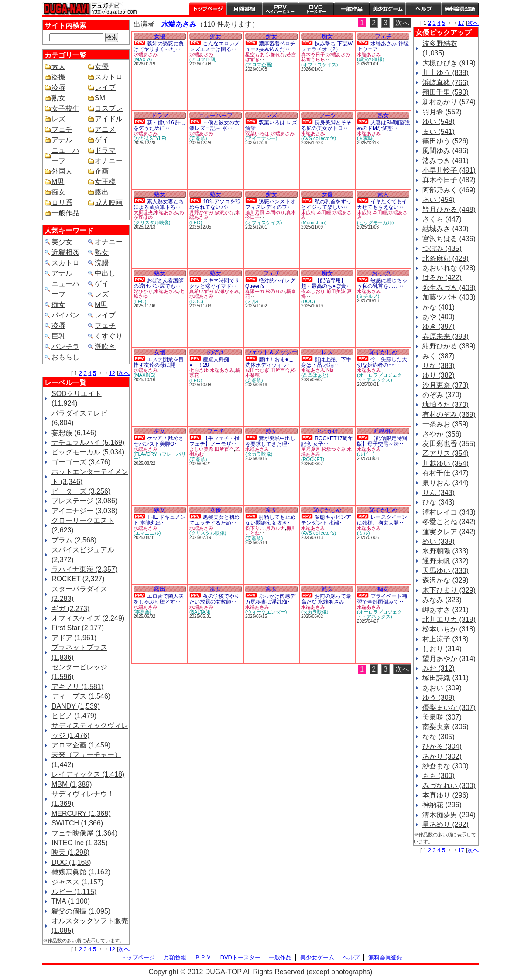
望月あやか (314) (449, 658)
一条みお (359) (445, 424)
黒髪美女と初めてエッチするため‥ (214, 520)
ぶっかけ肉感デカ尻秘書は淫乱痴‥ (270, 599)
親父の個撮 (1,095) (80, 911)
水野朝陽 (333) (445, 551)
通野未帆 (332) (445, 561)
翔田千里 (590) (445, 92)
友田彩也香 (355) (449, 443)
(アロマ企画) (202, 59)
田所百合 (280, 370)
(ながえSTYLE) (150, 138)
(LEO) (195, 222)
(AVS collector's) (318, 138)
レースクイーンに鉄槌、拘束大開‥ (382, 520)
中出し (105, 273)
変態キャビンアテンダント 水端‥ (326, 520)
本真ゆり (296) (445, 795)
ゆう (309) (438, 697)
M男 (57, 181)
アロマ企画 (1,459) (80, 745)
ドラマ (105, 150)
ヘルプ (423, 8)
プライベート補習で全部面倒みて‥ (382, 599)
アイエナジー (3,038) (84, 511)
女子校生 (65, 108)
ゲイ (102, 139)
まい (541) (438, 131)
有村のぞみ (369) (449, 414)
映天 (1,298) (70, 852)
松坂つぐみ (334, 449)
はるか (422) (442, 277)
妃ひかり (143, 291)
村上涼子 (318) (445, 639)
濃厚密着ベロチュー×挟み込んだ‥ (270, 46)
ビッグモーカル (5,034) (87, 452)
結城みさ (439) (445, 228)
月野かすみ (201, 212)
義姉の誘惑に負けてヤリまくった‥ (159, 46)
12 (112, 373)
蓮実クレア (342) (449, 532)
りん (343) (438, 492)
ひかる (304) (442, 746)
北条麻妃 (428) (445, 258)
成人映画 (109, 202)
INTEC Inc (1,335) (79, 842)
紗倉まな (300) (445, 766)
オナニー (109, 160)
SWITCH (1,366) (77, 823)
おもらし (65, 357)
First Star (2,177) (77, 627)
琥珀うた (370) (445, 404)
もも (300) (438, 775)
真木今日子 (313, 54)
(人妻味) (365, 138)
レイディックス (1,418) (87, 774)
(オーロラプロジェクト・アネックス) (379, 377)
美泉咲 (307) (442, 717)
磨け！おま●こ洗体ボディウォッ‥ (269, 362)
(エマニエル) (147, 533)
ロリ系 (61, 202)
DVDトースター (316, 8)
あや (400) (438, 317)
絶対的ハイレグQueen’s (270, 283)
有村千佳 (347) (445, 473)
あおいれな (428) (449, 268)
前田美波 (336, 291)
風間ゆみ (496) (445, 150)
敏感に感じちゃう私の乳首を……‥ (382, 283)
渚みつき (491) (445, 160)
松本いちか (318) (449, 629)
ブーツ (327, 115)
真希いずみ (201, 291)
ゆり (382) (438, 375)
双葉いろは (257, 133)
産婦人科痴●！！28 (209, 362)
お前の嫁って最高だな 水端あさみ (326, 599)
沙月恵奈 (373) (445, 385)
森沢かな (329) (445, 580)
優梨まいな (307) (449, 707)
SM (100, 98)
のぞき (215, 352)
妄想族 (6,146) (73, 433)
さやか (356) (442, 434)
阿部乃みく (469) (449, 190)
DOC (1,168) (71, 862)
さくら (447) (442, 219)
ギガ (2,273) (70, 608)
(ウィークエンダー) (266, 611)
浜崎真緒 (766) (445, 82)
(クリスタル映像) (152, 222)
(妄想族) (198, 138)
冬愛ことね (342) (449, 521)
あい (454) (438, 199)
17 (461, 23)
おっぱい (383, 273)
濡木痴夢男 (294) (449, 815)
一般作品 (352, 8)
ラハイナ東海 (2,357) (84, 569)
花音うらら (313, 59)
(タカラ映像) (258, 454)
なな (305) (438, 736)
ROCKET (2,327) (78, 579)
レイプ (105, 87)
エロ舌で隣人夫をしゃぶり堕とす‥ (159, 599)
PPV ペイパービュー (280, 8)
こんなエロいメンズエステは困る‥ (214, 46)
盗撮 (58, 77)
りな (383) (438, 365)
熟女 (58, 98)
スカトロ (109, 77)
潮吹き (105, 346)
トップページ (207, 8)
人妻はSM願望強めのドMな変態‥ (383, 125)
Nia (330, 370)
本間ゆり (275, 212)
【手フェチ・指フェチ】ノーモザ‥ (214, 441)
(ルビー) (365, 454)
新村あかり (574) (449, 102)
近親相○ (383, 431)
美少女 (61, 242)
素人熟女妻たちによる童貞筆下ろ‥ (159, 204)
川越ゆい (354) (445, 463)
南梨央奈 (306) (445, 726)
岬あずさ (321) (445, 610)
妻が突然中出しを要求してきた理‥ (270, 441)
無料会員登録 (385, 957)
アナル (61, 139)
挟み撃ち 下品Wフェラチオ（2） (327, 46)
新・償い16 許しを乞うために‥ (160, 125)
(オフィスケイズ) (319, 64)
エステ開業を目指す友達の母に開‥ (159, 362)
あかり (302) (442, 756)
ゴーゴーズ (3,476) (80, 462)
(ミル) (251, 301)
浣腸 (102, 262)
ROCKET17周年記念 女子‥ (327, 441)
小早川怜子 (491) (449, 170)
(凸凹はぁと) (314, 375)
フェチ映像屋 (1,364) (84, 833)
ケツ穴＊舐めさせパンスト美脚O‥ (159, 441)
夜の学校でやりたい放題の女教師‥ (214, 599)
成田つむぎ (257, 370)
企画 (102, 171)
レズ (58, 119)
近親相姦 (65, 252)
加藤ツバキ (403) (449, 297)
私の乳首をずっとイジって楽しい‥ (326, 204)
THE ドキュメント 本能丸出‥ (159, 520)
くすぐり (109, 336)
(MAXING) (145, 375)
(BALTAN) (200, 611)
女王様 (105, 181)
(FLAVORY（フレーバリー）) (160, 456)
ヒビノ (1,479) (73, 716)
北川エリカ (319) (449, 619)
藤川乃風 (254, 212)
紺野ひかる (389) (449, 346)
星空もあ (254, 54)
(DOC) (196, 301)
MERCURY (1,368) (80, 813)
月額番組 (244, 8)
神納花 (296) (442, 804)
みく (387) (438, 356)
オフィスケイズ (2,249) (87, 618)
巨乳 (58, 336)
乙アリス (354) (445, 453)
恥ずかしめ (383, 352)
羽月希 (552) (442, 112)
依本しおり (313, 291)
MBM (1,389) (71, 784)
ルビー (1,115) (73, 891)
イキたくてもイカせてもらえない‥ (382, 204)
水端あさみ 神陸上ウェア (383, 46)
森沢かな (224, 212)
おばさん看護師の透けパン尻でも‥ (159, 283)
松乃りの (275, 291)
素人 (58, 66)
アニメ (105, 129)
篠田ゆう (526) (445, 141)
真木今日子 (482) (449, 180)
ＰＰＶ (203, 957)
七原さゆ (199, 370)
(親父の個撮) (370, 59)
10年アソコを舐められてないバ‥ (214, 204)
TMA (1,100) (70, 901)
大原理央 (143, 212)
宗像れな (275, 54)
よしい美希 (201, 449)
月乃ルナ (275, 528)
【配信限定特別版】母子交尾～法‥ (382, 441)
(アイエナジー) (261, 138)
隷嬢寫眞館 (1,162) (80, 872)
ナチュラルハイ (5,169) (87, 442)
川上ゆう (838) (445, 72)
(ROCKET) (312, 459)
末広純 (308, 212)
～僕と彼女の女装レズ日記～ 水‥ (214, 125)
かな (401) (438, 307)
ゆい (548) (438, 121)
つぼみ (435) (442, 248)
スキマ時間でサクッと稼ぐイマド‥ (214, 283)
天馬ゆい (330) (445, 570)
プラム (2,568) (73, 540)
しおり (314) (442, 648)
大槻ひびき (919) (449, 63)
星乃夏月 (310, 449)
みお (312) (438, 668)
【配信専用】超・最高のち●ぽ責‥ (326, 283)
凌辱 (58, 87)
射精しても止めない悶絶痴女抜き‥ (270, 520)
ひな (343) (438, 502)
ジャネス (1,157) (77, 882)
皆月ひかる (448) (449, 209)
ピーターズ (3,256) (80, 491)
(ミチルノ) (368, 296)
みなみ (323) (442, 600)
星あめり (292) (445, 824)
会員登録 (460, 8)
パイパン (65, 315)
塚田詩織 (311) (445, 678)
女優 (102, 66)
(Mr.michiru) (313, 222)
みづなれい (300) (449, 785)
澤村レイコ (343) (449, 512)
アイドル (109, 119)
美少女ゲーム (387, 8)
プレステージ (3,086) (84, 501)
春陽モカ (254, 291)
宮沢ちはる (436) (449, 238)
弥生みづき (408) (449, 287)
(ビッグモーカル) (375, 222)
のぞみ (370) (442, 395)
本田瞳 (324, 212)
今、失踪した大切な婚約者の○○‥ (382, 362)
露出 (102, 192)
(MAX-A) (143, 59)
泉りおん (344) (445, 483)
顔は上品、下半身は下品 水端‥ (326, 362)
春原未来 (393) (445, 336)
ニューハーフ (216, 115)
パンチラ (65, 346)
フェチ (61, 129)
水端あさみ (146, 54)
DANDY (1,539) (75, 706)
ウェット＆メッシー (271, 352)
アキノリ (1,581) (77, 686)
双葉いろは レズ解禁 (271, 125)
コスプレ (109, 108)
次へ (124, 373)
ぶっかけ (327, 431)
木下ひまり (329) (449, 590)
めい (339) (438, 541)
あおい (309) (442, 688)
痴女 (58, 192)
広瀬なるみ (227, 291)
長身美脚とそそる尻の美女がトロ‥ (326, 125)
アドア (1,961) (73, 637)
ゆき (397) (438, 326)
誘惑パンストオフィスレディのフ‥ (270, 204)
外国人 (61, 171)
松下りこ (254, 528)
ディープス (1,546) (80, 696)
